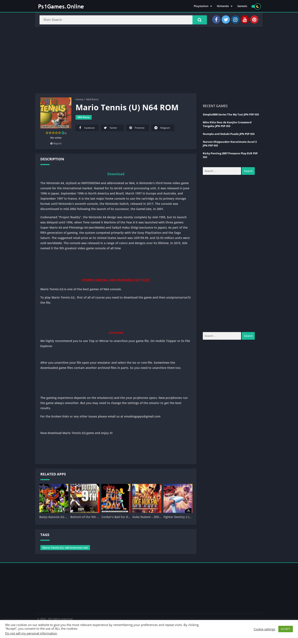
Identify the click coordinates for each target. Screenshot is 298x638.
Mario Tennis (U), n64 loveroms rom (65, 548)
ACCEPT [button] (285, 629)
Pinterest (136, 128)
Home (79, 100)
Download (115, 174)
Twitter (110, 128)
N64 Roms (92, 100)
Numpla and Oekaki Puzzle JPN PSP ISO (229, 134)
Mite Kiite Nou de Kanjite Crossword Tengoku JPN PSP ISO (227, 124)
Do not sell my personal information (31, 633)
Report (56, 144)
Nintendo (223, 6)
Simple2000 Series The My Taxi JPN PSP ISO (231, 115)
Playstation (201, 6)
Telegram (162, 128)
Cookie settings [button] (264, 629)
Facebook (86, 128)
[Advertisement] (149, 61)
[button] (199, 20)
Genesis (242, 6)
